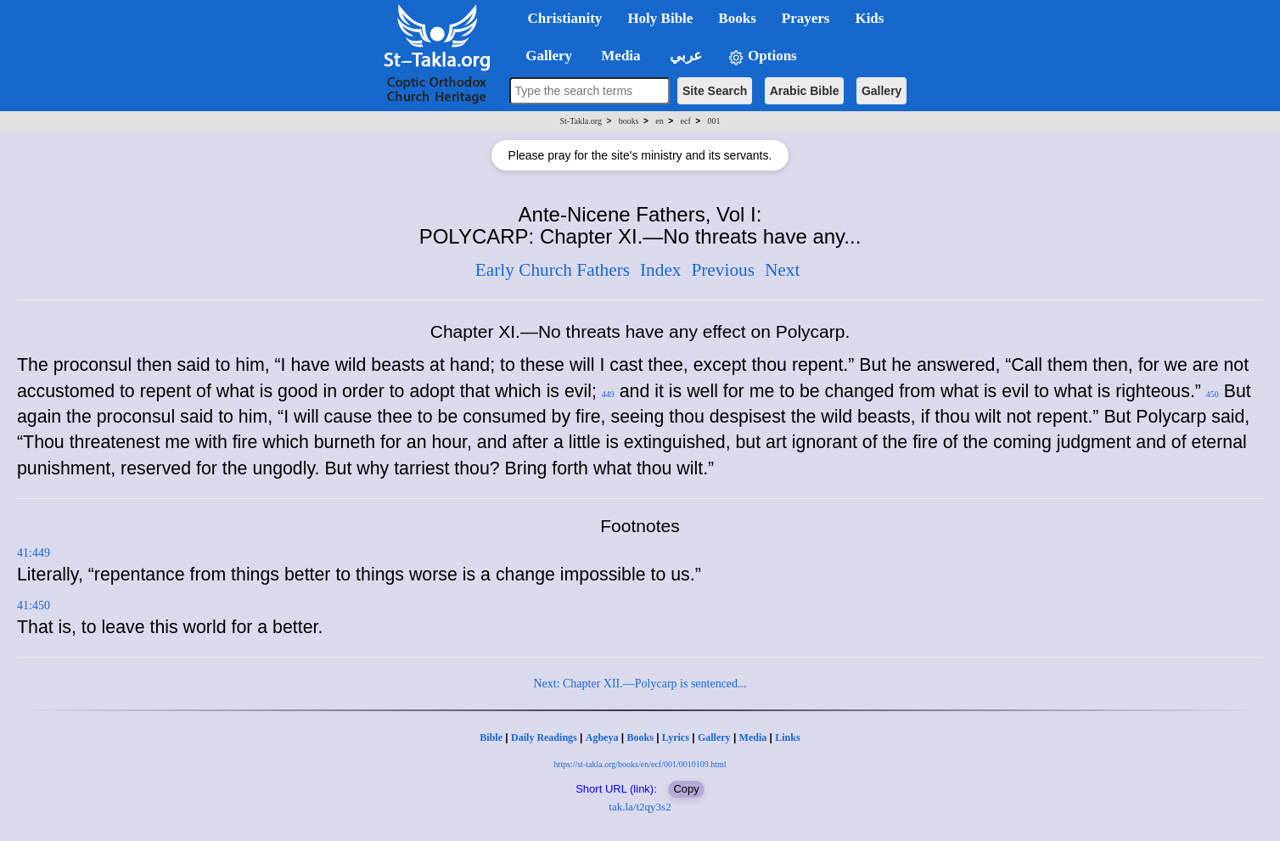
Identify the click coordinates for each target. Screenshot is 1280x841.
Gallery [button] (544, 56)
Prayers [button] (806, 18)
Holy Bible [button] (660, 18)
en (659, 121)
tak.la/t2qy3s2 (640, 806)
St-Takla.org (581, 121)
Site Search (714, 91)
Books (639, 737)
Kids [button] (869, 18)
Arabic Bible (804, 91)
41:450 (33, 605)
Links (787, 737)
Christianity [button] (565, 18)
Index (661, 270)
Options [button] (762, 56)
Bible (491, 737)
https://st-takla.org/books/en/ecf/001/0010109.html (639, 764)
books (629, 121)
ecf (686, 121)
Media (753, 737)
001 (713, 121)
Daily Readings (544, 737)
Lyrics (675, 737)
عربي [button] (684, 56)
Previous (723, 270)
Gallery (881, 91)
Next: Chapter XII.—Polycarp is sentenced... (639, 683)
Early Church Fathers (552, 270)
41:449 (33, 553)
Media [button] (619, 56)
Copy (686, 788)
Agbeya (602, 737)
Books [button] (736, 18)
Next (782, 270)
